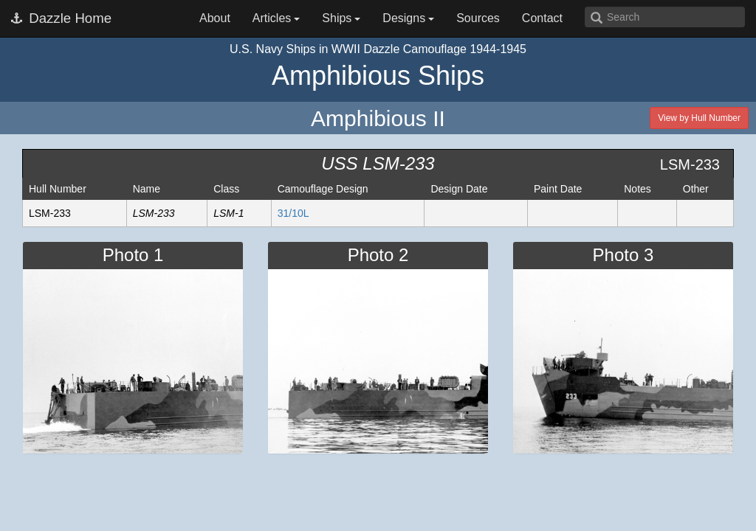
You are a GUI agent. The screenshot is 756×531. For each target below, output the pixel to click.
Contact (542, 18)
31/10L (293, 213)
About (214, 18)
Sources (478, 18)
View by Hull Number (699, 118)
